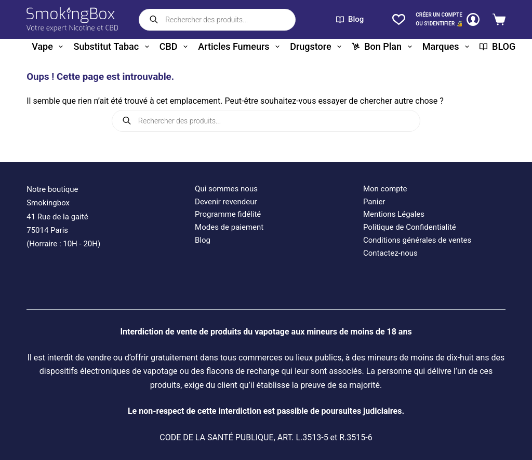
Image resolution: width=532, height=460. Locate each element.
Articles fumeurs (241, 46)
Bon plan (384, 46)
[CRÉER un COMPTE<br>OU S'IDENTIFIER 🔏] (448, 19)
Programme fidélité (228, 214)
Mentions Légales (393, 214)
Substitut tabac (113, 46)
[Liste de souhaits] (398, 19)
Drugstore (317, 46)
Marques (447, 46)
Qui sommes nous (226, 188)
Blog (350, 19)
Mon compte (385, 188)
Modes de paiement (229, 227)
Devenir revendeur (226, 201)
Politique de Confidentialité (409, 227)
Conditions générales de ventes (417, 240)
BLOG (497, 46)
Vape (49, 46)
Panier (374, 201)
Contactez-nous (390, 253)
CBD (175, 46)
